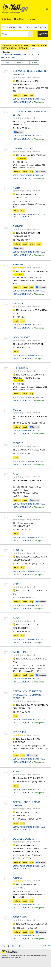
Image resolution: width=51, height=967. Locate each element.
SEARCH (44, 34)
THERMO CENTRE (23, 148)
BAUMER (18, 226)
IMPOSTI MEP (20, 652)
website (17, 95)
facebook (18, 132)
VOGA (16, 771)
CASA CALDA (20, 917)
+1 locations (21, 158)
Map (34, 63)
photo (32, 244)
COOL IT (17, 516)
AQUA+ (17, 618)
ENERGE (18, 264)
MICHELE (18, 443)
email (25, 95)
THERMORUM (20, 368)
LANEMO (18, 303)
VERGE (17, 584)
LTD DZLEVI (19, 732)
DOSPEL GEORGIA (23, 839)
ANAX (16, 474)
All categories (38, 102)
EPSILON (18, 550)
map (31, 95)
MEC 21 (17, 410)
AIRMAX (17, 878)
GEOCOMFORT (21, 337)
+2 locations (18, 381)
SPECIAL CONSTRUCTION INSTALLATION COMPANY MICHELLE (27, 695)
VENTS (17, 188)
